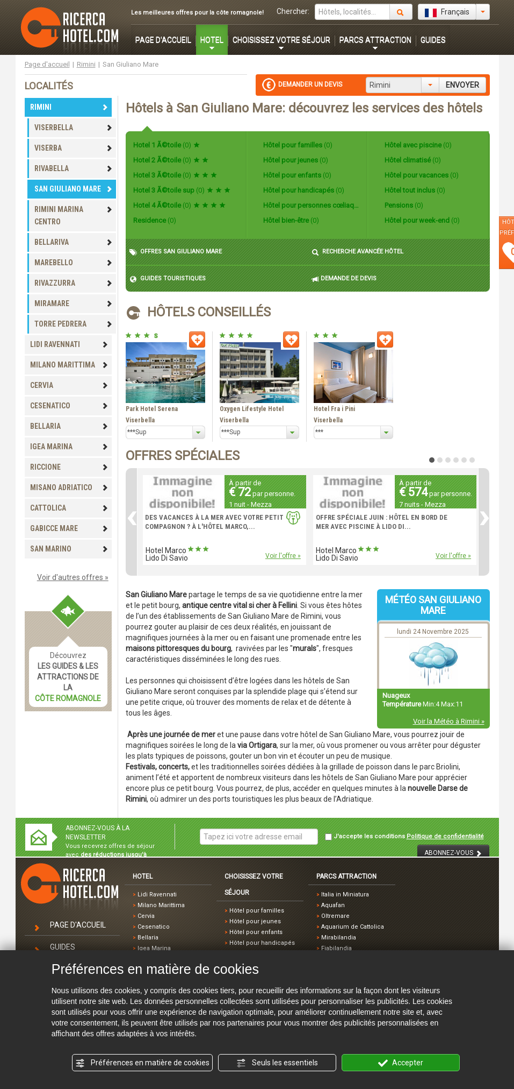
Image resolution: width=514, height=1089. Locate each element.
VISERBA (73, 148)
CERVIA (69, 385)
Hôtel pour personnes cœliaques (310, 205)
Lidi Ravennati (157, 894)
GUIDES (433, 40)
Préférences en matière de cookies (142, 1063)
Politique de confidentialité (445, 836)
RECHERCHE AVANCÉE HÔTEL (357, 252)
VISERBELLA (73, 127)
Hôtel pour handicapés (303, 190)
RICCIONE (69, 467)
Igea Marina (154, 948)
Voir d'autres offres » (72, 577)
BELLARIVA (73, 242)
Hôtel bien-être (290, 220)
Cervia (146, 916)
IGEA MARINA (69, 446)
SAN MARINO (69, 548)
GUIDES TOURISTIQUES (167, 279)
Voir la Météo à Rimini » (448, 721)
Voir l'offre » (283, 556)
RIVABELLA (73, 168)
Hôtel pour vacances (421, 175)
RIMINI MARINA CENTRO (73, 215)
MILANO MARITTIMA (69, 364)
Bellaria (147, 937)
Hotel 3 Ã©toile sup (181, 190)
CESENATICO (69, 405)
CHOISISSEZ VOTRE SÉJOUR (281, 40)
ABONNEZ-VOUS (453, 853)
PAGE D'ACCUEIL (163, 40)
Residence (154, 220)
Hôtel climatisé (412, 160)
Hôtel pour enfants (296, 175)
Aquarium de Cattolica (352, 926)
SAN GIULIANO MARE (73, 189)
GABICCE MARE (69, 528)
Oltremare (335, 916)
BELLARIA (69, 426)
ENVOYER (462, 85)
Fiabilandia (336, 948)
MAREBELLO (73, 262)
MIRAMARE (73, 303)
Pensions (403, 205)
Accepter (400, 1063)
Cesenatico (153, 926)
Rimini (86, 64)
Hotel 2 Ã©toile (170, 160)
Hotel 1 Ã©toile (166, 145)
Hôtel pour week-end (421, 220)
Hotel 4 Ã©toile (179, 205)
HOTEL (211, 40)
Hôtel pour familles (297, 145)
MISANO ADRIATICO (69, 487)
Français (447, 12)
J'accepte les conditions (404, 836)
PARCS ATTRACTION (375, 40)
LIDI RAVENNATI (69, 344)
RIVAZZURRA (73, 283)
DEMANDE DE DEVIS (344, 279)
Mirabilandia (338, 937)
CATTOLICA (69, 508)
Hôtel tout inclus (414, 190)
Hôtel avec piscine (417, 145)
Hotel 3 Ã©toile (175, 175)
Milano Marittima (161, 905)
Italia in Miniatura (345, 894)
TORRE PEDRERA (73, 324)
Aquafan (333, 905)
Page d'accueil (47, 64)
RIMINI (69, 107)
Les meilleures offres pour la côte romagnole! (197, 12)
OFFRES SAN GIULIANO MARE (175, 252)
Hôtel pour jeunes (295, 160)
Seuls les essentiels (277, 1063)
